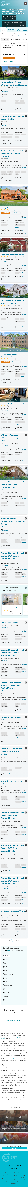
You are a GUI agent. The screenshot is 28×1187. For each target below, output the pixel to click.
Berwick (6, 996)
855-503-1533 (6, 212)
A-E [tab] (11, 955)
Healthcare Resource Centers (13, 911)
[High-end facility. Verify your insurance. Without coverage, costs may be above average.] (14, 210)
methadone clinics (9, 1037)
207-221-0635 (5, 759)
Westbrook (7, 992)
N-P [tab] (23, 955)
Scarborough (8, 985)
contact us (17, 1099)
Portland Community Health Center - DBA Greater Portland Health (13, 484)
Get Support (19, 1165)
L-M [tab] (20, 955)
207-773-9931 (5, 91)
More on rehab (21, 36)
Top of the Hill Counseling (12, 781)
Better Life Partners (9, 622)
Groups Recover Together (12, 717)
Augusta (6, 978)
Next (18, 940)
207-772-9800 (5, 410)
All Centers (5, 39)
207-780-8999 (5, 788)
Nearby (3, 590)
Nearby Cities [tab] (6, 955)
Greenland (7, 1000)
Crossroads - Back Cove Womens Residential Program (14, 83)
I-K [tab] (17, 955)
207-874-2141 (5, 494)
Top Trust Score (16, 39)
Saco (5, 989)
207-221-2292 (5, 917)
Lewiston (7, 970)
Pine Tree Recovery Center (12, 255)
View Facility (16, 212)
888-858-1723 (5, 724)
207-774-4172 (5, 163)
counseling (3, 1038)
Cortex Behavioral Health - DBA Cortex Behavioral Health (12, 751)
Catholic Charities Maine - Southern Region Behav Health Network (12, 685)
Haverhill (6, 959)
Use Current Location (10, 18)
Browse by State (13, 1020)
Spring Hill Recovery (9, 208)
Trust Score (13, 1058)
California (9, 590)
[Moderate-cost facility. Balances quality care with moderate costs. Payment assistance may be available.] (13, 87)
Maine (9, 951)
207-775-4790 (5, 445)
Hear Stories (9, 1165)
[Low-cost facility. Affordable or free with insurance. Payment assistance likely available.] (13, 305)
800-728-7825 (5, 125)
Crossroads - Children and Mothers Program (12, 301)
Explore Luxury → (14, 1148)
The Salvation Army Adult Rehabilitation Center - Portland (12, 153)
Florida (14, 590)
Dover (6, 963)
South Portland (8, 974)
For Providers (14, 1168)
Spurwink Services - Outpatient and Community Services (13, 521)
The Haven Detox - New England (10, 607)
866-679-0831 (5, 627)
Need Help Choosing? (8, 61)
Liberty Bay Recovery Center (13, 404)
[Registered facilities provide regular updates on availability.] (11, 143)
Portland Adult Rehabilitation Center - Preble (14, 117)
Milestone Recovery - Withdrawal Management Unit (12, 438)
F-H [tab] (14, 955)
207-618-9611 (5, 261)
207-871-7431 (5, 695)
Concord (6, 981)
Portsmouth (7, 967)
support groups (16, 1037)
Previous (9, 940)
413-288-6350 (6, 361)
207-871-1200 (5, 530)
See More (17, 105)
